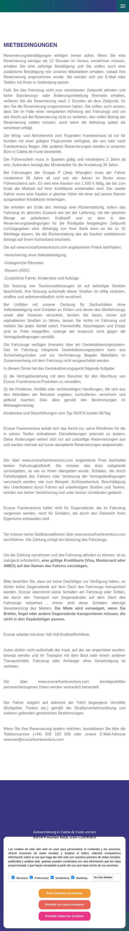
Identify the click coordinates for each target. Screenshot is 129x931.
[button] (110, 3)
